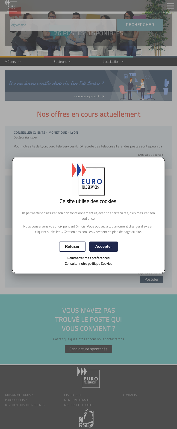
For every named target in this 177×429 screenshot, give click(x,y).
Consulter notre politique (88, 263)
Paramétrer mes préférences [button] (88, 258)
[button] (103, 247)
